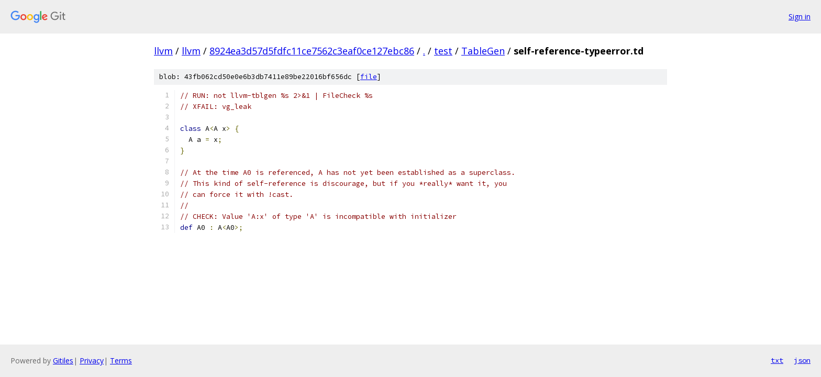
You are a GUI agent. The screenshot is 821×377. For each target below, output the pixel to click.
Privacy (92, 360)
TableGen (483, 51)
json (802, 360)
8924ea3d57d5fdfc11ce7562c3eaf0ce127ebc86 (311, 51)
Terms (121, 360)
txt (777, 360)
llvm (163, 51)
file (368, 76)
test (443, 51)
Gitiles (63, 360)
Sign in (800, 16)
